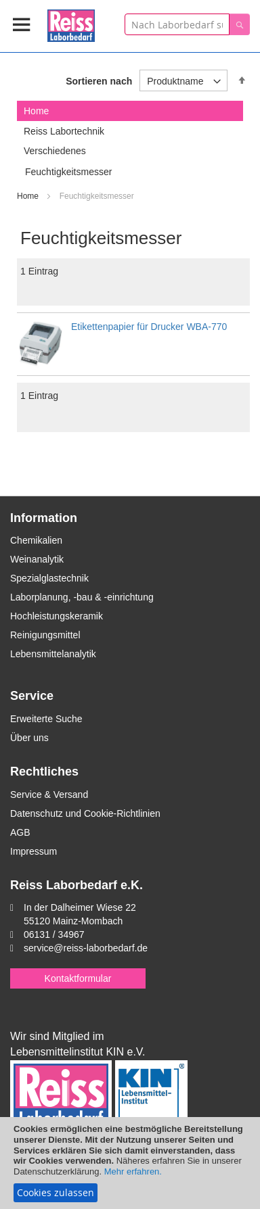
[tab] (130, 111)
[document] (130, 1163)
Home (29, 196)
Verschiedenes (55, 150)
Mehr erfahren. (133, 1171)
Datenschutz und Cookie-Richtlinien (85, 813)
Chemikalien (36, 540)
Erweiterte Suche (46, 718)
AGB (20, 832)
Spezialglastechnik (49, 578)
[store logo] (71, 23)
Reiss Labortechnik (64, 131)
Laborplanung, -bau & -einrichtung (82, 597)
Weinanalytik (37, 559)
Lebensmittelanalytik (53, 653)
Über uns (29, 737)
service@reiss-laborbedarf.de (86, 948)
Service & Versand (49, 794)
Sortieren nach (99, 81)
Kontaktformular (78, 978)
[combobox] (177, 24)
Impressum (33, 851)
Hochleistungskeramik (56, 616)
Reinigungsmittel (45, 635)
